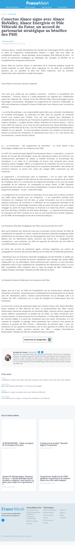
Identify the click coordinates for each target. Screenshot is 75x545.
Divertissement (48, 520)
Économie (12, 14)
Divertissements (46, 7)
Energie (26, 11)
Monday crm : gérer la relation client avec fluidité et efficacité (23, 392)
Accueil (4, 14)
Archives (29, 524)
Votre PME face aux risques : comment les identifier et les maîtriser (25, 398)
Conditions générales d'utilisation (33, 513)
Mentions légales (31, 521)
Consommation (62, 7)
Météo (62, 515)
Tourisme (63, 518)
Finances (37, 11)
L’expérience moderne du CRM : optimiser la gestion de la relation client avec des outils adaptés (35, 380)
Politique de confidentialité (31, 517)
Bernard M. (9, 41)
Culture (45, 518)
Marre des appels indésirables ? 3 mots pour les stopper (21, 386)
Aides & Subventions (12, 7)
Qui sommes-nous (32, 510)
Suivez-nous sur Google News (37, 339)
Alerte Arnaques (30, 7)
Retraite (48, 11)
